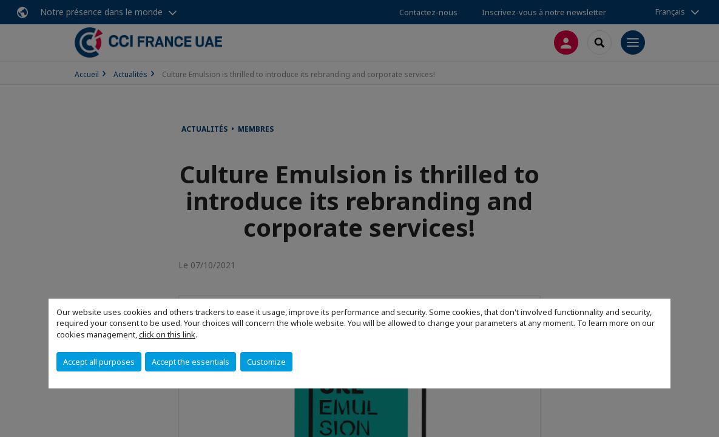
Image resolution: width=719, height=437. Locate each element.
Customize (266, 361)
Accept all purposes (99, 361)
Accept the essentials (190, 361)
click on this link (167, 334)
